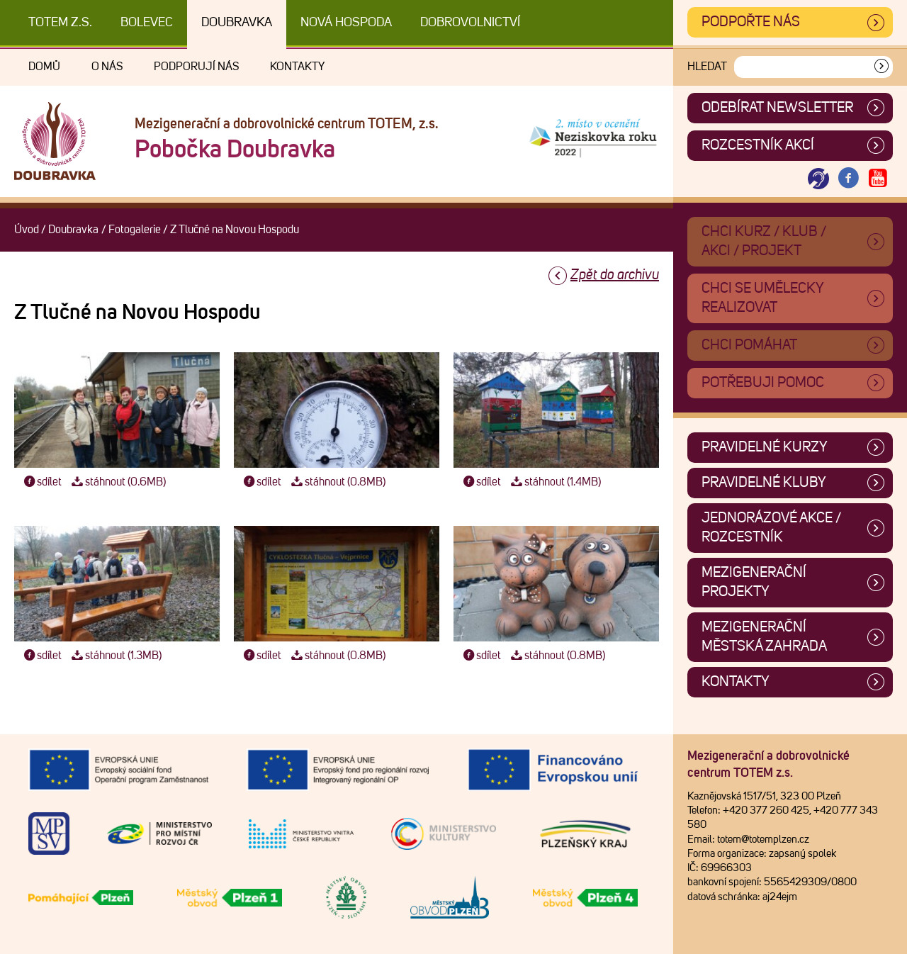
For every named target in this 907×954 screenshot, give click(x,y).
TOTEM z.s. (60, 22)
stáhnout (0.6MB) (117, 482)
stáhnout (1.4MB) (554, 482)
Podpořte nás (751, 22)
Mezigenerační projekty (754, 582)
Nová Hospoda (346, 22)
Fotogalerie (134, 229)
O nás (107, 66)
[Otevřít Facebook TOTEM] (848, 179)
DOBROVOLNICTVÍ (470, 22)
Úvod (26, 229)
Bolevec (146, 22)
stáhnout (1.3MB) (115, 655)
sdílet (41, 482)
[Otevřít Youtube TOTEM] (878, 179)
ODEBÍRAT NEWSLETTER (777, 108)
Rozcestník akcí (758, 145)
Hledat (707, 66)
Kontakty (297, 66)
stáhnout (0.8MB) (336, 482)
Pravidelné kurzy (765, 447)
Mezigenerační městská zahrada (764, 636)
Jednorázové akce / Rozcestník (771, 527)
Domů (44, 66)
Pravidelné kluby (764, 483)
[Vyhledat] (881, 67)
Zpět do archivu (614, 275)
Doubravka (236, 22)
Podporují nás (196, 66)
